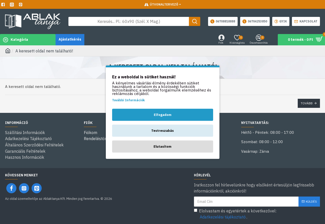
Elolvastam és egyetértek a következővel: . (235, 213)
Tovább (307, 103)
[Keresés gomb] (194, 21)
